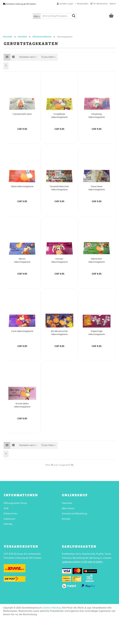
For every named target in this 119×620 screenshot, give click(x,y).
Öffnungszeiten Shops (15, 503)
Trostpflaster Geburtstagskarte (59, 116)
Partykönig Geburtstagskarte (96, 116)
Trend (8, 30)
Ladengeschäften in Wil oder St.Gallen (82, 562)
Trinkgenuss (52, 30)
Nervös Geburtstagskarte (22, 260)
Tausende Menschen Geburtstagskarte (59, 188)
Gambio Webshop (52, 608)
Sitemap (8, 524)
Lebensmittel (33, 30)
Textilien (98, 30)
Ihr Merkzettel (99, 3)
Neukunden (81, 3)
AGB (6, 509)
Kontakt (66, 519)
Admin (113, 3)
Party (19, 30)
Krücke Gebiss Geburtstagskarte (22, 405)
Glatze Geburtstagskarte (22, 186)
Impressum (9, 519)
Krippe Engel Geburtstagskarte (96, 333)
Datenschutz (10, 514)
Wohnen (68, 30)
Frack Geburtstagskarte (22, 331)
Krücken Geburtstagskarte (59, 260)
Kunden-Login (65, 3)
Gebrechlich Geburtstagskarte (96, 260)
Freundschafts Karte (22, 114)
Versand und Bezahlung (74, 514)
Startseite (67, 503)
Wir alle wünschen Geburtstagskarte (59, 333)
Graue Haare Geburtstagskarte (96, 188)
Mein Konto (68, 509)
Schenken (83, 30)
